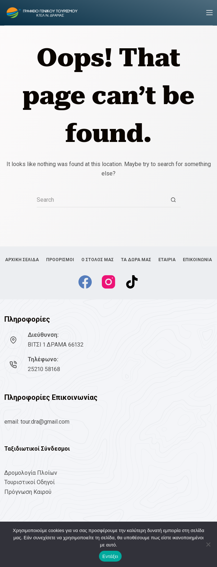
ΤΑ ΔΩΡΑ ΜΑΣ (136, 259)
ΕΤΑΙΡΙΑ (167, 259)
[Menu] (209, 12)
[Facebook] (85, 282)
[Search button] (173, 200)
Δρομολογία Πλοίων (30, 472)
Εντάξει (110, 556)
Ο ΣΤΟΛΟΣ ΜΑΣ (97, 259)
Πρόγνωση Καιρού (27, 491)
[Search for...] (101, 200)
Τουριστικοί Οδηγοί (29, 482)
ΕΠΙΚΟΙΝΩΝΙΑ (197, 259)
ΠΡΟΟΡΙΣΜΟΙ (60, 259)
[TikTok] (132, 282)
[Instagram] (108, 282)
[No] (208, 544)
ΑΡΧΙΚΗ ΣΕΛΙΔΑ (22, 259)
